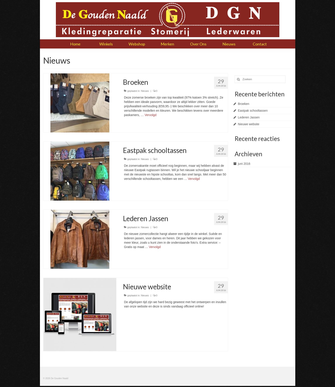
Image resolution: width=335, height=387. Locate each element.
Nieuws (145, 91)
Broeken (243, 104)
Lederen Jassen (249, 117)
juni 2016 (244, 163)
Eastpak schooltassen (253, 110)
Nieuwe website (248, 124)
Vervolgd (150, 115)
